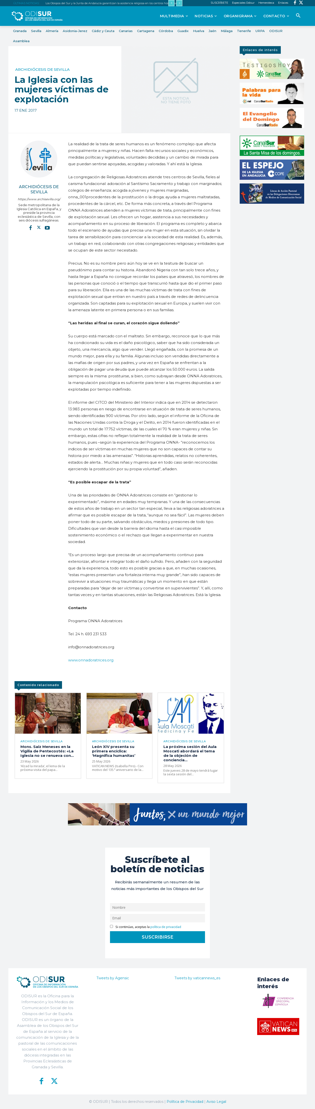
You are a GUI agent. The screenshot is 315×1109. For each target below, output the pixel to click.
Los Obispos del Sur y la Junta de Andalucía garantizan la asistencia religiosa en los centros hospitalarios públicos (119, 3)
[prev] (171, 3)
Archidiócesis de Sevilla (42, 69)
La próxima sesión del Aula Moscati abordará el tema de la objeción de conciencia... (190, 753)
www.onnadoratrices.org (90, 660)
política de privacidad (165, 927)
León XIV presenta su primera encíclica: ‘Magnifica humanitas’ (113, 751)
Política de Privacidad (185, 1101)
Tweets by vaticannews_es (197, 978)
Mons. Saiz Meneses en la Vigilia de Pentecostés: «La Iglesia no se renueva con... (47, 751)
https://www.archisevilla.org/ (39, 199)
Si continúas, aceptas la (145, 927)
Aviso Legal (216, 1101)
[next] (179, 3)
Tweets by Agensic (112, 978)
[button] (298, 16)
